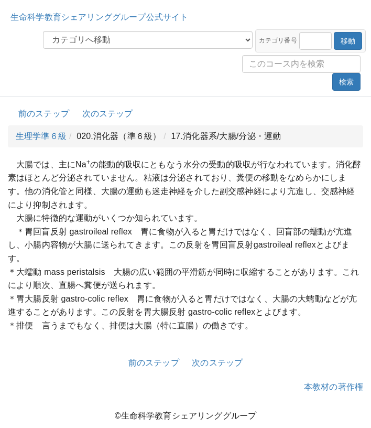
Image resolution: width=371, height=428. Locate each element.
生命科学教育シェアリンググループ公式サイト (99, 17)
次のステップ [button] (107, 113)
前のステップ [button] (43, 113)
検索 (346, 82)
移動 (348, 41)
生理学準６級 (41, 136)
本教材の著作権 (333, 386)
